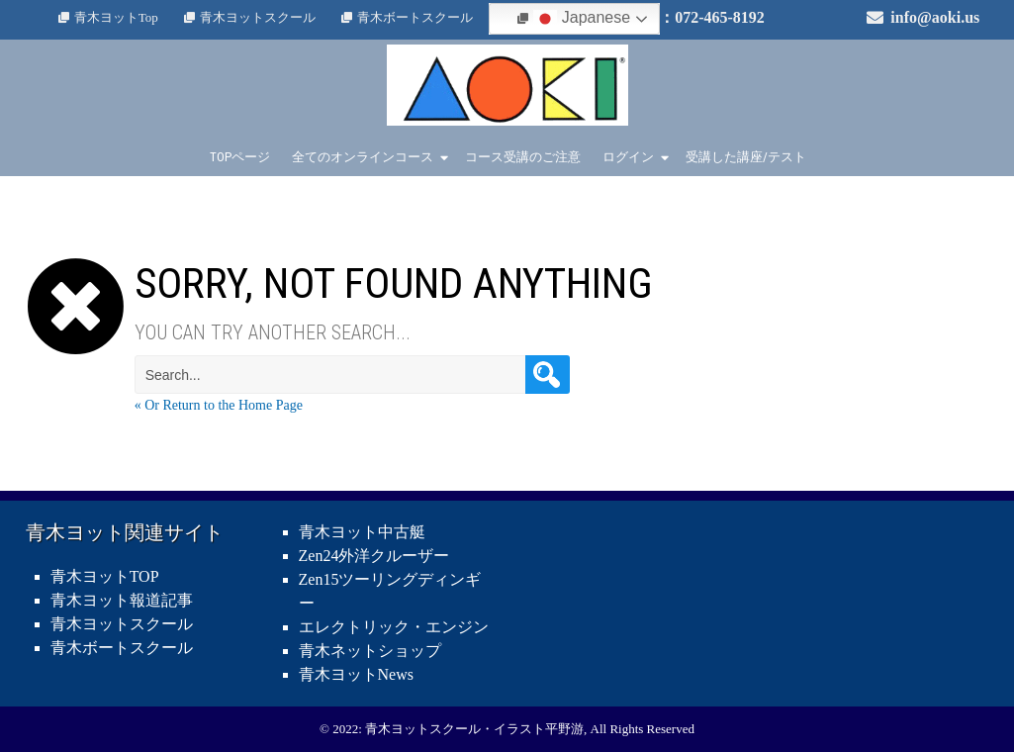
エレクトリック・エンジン (394, 626)
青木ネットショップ (370, 650)
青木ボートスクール (415, 17)
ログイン (628, 156)
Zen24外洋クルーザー (374, 555)
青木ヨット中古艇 (362, 531)
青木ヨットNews (356, 674)
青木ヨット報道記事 (121, 600)
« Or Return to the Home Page (219, 405)
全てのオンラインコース (362, 156)
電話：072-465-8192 (696, 17)
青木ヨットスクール (258, 17)
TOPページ (240, 156)
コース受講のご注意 (523, 156)
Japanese (581, 19)
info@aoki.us (934, 17)
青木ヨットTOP (104, 576)
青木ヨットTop (116, 17)
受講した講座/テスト (746, 156)
